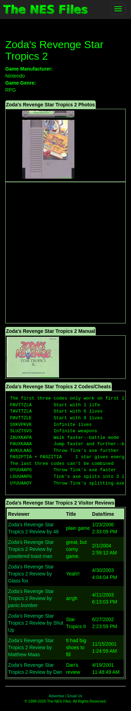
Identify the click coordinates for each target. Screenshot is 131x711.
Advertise (56, 696)
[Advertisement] (65, 252)
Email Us (74, 696)
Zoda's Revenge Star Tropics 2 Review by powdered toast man (31, 549)
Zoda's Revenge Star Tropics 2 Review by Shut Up (35, 623)
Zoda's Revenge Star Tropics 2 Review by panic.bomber (31, 598)
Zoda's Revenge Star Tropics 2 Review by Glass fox (31, 574)
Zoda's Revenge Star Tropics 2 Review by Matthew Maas (31, 647)
